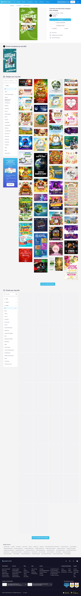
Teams (25, 573)
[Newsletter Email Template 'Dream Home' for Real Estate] (26, 518)
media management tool (20, 550)
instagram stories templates (50, 548)
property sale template (8, 553)
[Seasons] (16, 302)
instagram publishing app (8, 548)
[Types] (16, 298)
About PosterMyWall (6, 569)
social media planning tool (40, 550)
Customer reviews (5, 576)
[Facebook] (66, 561)
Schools (25, 575)
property (30, 546)
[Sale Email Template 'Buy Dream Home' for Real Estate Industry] (56, 307)
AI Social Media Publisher (44, 570)
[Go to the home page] (5, 2)
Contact (75, 569)
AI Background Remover (55, 572)
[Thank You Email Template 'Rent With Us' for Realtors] (26, 428)
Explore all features (16, 576)
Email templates (15, 570)
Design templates (15, 569)
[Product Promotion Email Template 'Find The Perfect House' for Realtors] (26, 337)
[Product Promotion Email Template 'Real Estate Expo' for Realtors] (41, 397)
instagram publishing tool (18, 548)
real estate (41, 546)
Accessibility (76, 572)
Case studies (4, 572)
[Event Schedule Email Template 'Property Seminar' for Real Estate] (41, 488)
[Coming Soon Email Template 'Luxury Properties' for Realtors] (41, 337)
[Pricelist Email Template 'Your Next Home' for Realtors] (71, 307)
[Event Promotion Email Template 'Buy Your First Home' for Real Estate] (41, 518)
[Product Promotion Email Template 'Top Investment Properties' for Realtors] (71, 428)
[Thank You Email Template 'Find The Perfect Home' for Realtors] (26, 367)
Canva (62, 569)
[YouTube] (77, 561)
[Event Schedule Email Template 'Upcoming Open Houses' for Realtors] (56, 458)
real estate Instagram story (26, 553)
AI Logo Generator (54, 573)
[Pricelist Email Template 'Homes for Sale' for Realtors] (56, 337)
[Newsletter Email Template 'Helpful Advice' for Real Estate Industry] (41, 458)
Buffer (69, 570)
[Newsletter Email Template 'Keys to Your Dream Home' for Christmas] (41, 307)
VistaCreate (63, 570)
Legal (75, 576)
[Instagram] (70, 561)
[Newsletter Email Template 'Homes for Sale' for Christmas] (56, 488)
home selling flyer (68, 553)
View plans (10, 184)
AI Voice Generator (54, 570)
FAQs (75, 573)
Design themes (15, 573)
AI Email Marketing (43, 572)
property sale (35, 546)
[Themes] (16, 305)
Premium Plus (26, 572)
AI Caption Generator (54, 575)
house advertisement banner (46, 553)
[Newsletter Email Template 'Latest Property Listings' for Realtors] (56, 397)
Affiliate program (5, 573)
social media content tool (30, 550)
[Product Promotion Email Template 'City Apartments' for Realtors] (56, 367)
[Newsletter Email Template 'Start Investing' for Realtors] (71, 397)
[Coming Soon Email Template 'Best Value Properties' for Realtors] (26, 397)
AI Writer (41, 573)
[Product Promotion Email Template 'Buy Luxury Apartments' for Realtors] (71, 367)
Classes (32, 570)
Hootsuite (70, 572)
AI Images (41, 575)
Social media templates (16, 572)
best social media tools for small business (52, 546)
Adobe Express (64, 572)
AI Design (41, 569)
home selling (18, 546)
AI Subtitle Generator (54, 569)
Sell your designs (5, 575)
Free (25, 569)
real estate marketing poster (58, 553)
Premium (25, 570)
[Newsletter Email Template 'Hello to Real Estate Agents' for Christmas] (71, 488)
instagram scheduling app (28, 548)
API (74, 575)
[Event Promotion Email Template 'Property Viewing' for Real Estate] (71, 458)
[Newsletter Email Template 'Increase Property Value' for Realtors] (41, 367)
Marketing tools (15, 575)
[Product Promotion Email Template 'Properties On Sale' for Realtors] (56, 428)
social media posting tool (60, 550)
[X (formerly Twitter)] (73, 561)
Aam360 (54, 16)
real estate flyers (7, 546)
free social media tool (64, 546)
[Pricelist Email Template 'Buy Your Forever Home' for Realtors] (26, 488)
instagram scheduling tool (39, 548)
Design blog (33, 572)
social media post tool (50, 550)
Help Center (76, 570)
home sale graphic (16, 553)
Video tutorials (34, 569)
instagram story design (61, 548)
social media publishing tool (71, 550)
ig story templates (73, 546)
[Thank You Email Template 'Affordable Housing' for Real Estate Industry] (26, 458)
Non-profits (26, 576)
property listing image (36, 553)
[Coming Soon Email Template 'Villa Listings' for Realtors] (26, 307)
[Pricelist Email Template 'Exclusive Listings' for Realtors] (71, 337)
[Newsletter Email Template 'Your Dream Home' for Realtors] (41, 428)
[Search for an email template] (10, 294)
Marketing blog (34, 573)
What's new (4, 570)
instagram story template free (9, 550)
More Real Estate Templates (48, 284)
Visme (69, 569)
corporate (13, 546)
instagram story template (71, 548)
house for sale (24, 546)
